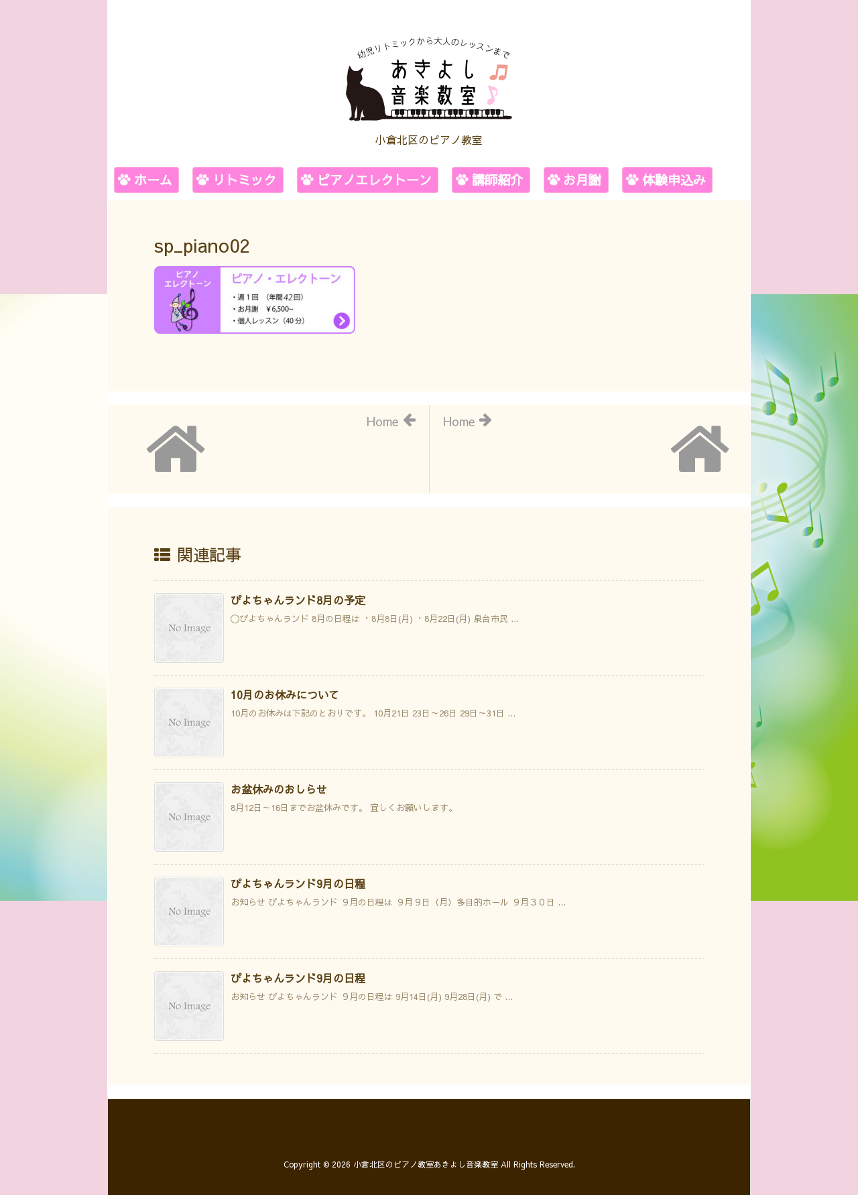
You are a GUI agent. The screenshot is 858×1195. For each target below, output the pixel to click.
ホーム (153, 179)
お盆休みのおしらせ (279, 788)
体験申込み (674, 179)
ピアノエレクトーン (374, 179)
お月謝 (582, 179)
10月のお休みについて (285, 694)
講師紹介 (497, 179)
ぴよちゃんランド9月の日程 (298, 883)
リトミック (244, 179)
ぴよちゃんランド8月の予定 (298, 599)
